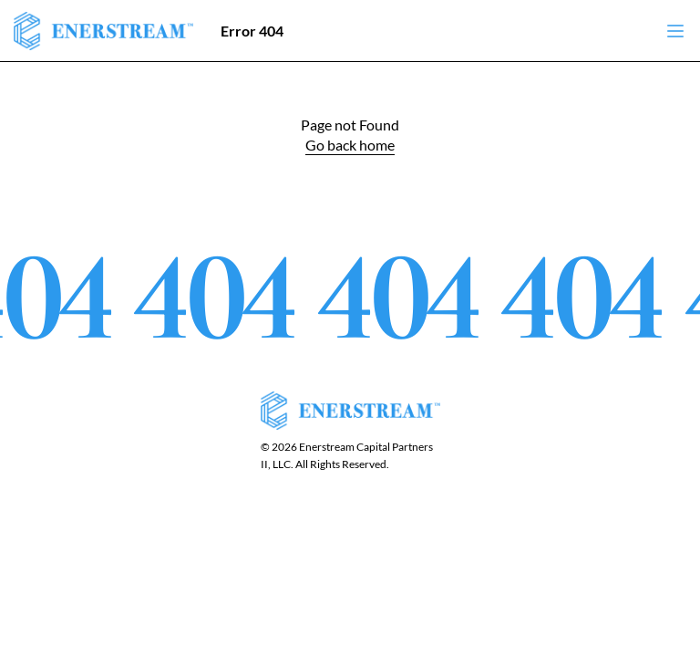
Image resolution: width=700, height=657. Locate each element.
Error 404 (252, 30)
